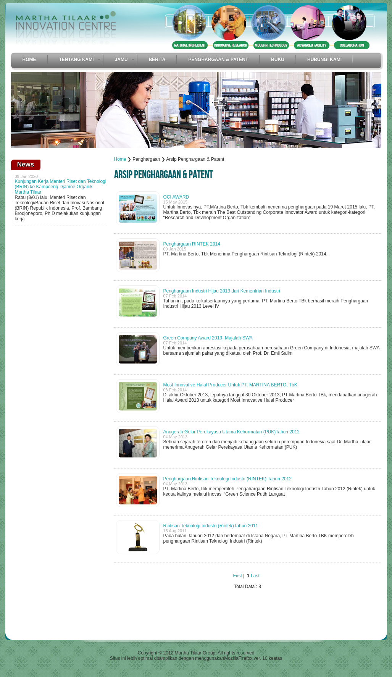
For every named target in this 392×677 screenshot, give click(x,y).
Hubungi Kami (324, 59)
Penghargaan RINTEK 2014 (191, 244)
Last (255, 575)
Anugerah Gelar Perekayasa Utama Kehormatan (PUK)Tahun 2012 (231, 432)
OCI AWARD (176, 197)
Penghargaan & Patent (218, 59)
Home (29, 59)
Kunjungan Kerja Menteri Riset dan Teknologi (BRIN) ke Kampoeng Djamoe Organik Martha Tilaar (60, 187)
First (237, 575)
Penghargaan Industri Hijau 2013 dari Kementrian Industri (221, 291)
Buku (277, 59)
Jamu (121, 59)
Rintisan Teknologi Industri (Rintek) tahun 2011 (210, 525)
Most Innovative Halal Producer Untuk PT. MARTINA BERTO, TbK (230, 385)
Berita (157, 59)
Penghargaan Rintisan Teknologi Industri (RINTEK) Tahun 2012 (227, 478)
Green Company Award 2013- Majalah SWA (208, 338)
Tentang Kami (76, 59)
